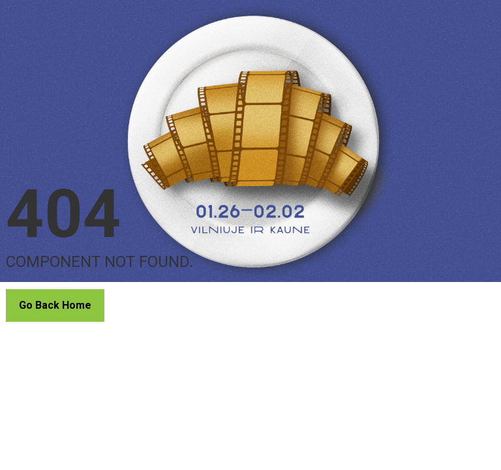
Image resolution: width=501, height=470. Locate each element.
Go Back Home (55, 305)
